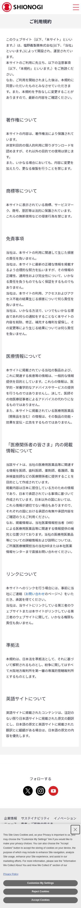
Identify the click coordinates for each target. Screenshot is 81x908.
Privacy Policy (10, 874)
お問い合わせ (35, 593)
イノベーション (65, 818)
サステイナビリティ (35, 818)
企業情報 (10, 818)
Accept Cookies (40, 900)
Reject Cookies (40, 891)
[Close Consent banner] (75, 829)
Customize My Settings (40, 883)
